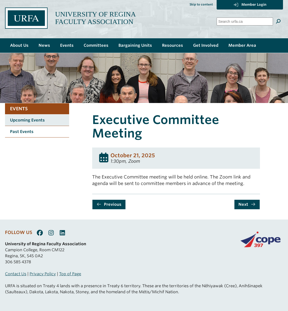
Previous (108, 204)
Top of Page (70, 274)
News (44, 45)
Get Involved (205, 45)
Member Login (249, 4)
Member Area (242, 45)
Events (67, 45)
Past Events (22, 131)
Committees (96, 45)
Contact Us (15, 274)
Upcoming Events (27, 120)
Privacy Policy (43, 274)
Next (247, 204)
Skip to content (201, 4)
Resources (172, 45)
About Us (19, 45)
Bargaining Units (135, 45)
